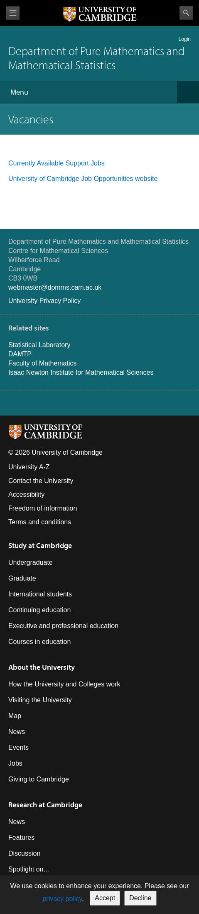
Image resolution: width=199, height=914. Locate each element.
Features (21, 837)
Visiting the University (40, 700)
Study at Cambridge (40, 545)
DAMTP (20, 354)
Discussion (24, 853)
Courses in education (39, 641)
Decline (140, 897)
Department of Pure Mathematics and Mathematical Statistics (96, 57)
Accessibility (26, 494)
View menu (13, 13)
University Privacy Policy (44, 300)
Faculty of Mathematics (42, 363)
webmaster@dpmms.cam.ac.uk (54, 287)
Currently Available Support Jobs (57, 163)
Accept (105, 897)
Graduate (22, 578)
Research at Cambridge (45, 804)
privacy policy (62, 898)
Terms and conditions (39, 522)
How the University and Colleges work (64, 684)
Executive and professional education (63, 625)
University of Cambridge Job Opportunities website (82, 178)
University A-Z (29, 467)
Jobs (15, 763)
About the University (41, 667)
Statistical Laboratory (39, 344)
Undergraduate (30, 562)
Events (18, 747)
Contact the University (41, 480)
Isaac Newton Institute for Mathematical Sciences (81, 372)
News (16, 731)
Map (14, 715)
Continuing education (39, 610)
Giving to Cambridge (38, 779)
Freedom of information (42, 508)
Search (186, 13)
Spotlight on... (28, 869)
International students (40, 594)
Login (185, 39)
